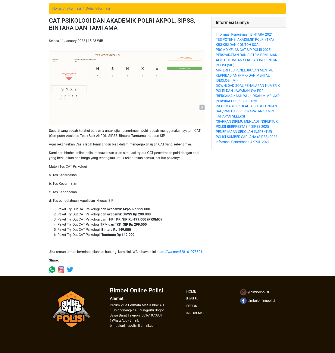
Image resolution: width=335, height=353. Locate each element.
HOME (191, 291)
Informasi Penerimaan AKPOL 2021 (243, 142)
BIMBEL (192, 299)
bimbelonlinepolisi (257, 301)
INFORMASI (195, 313)
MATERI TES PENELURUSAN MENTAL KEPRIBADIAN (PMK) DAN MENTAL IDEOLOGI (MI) (244, 75)
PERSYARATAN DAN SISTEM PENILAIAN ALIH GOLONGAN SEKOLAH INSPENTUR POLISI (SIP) (246, 60)
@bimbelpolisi (254, 292)
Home (57, 8)
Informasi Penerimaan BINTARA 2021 (244, 34)
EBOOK (191, 306)
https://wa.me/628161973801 (179, 252)
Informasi (73, 8)
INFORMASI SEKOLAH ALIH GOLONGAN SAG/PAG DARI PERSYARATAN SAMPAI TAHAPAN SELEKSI (246, 111)
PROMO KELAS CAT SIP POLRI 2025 (243, 50)
